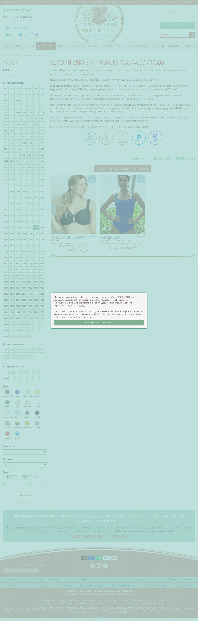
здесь (103, 302)
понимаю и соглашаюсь (99, 322)
